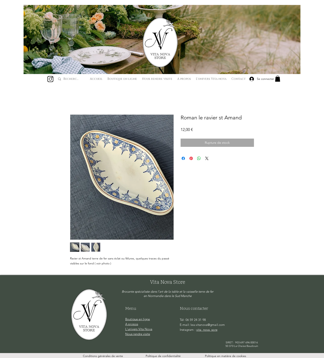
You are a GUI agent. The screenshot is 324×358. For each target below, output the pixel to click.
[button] (277, 78)
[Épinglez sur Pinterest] (191, 158)
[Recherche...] (71, 79)
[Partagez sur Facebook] (183, 158)
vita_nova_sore (206, 330)
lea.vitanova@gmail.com (208, 325)
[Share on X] (206, 158)
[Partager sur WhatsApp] (199, 158)
